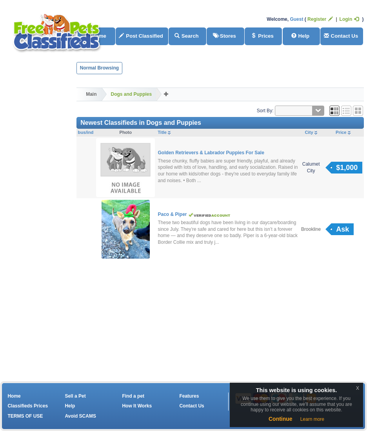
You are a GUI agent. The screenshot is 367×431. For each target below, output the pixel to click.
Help (300, 36)
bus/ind (86, 132)
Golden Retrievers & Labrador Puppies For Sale (211, 152)
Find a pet (133, 396)
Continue (281, 419)
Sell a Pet (75, 396)
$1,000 (347, 168)
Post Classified (141, 36)
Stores (224, 36)
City (311, 132)
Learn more (312, 419)
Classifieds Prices (27, 406)
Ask (342, 229)
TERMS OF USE (25, 416)
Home (13, 396)
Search (186, 36)
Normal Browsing (99, 68)
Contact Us (341, 36)
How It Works (137, 406)
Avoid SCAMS (80, 416)
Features (189, 396)
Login (349, 19)
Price (343, 132)
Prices (262, 36)
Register (320, 19)
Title (164, 132)
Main (91, 94)
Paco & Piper (173, 214)
